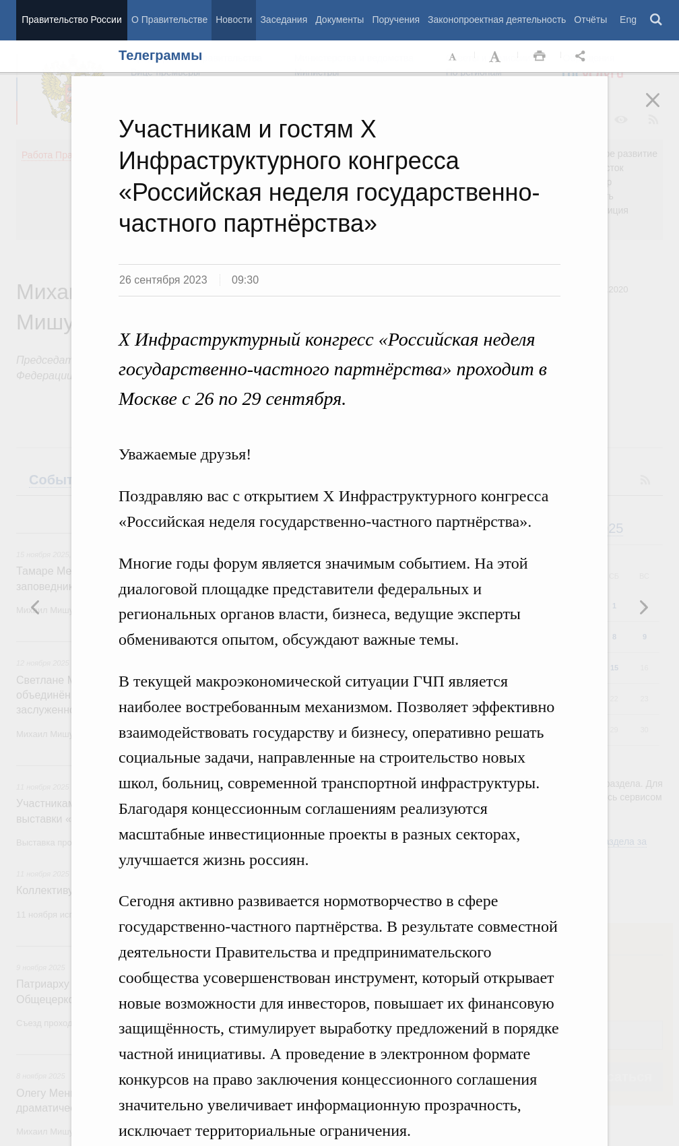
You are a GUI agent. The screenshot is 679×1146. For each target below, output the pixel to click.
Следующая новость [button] (35, 607)
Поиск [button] (657, 20)
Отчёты (590, 19)
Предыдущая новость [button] (643, 607)
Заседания (283, 19)
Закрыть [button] (662, 109)
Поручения (396, 19)
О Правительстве (169, 19)
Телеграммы (160, 55)
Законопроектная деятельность (497, 19)
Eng (628, 19)
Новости (234, 19)
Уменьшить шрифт (453, 56)
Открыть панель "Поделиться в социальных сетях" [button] (583, 56)
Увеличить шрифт (496, 56)
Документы (339, 19)
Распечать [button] (539, 56)
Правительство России (71, 19)
